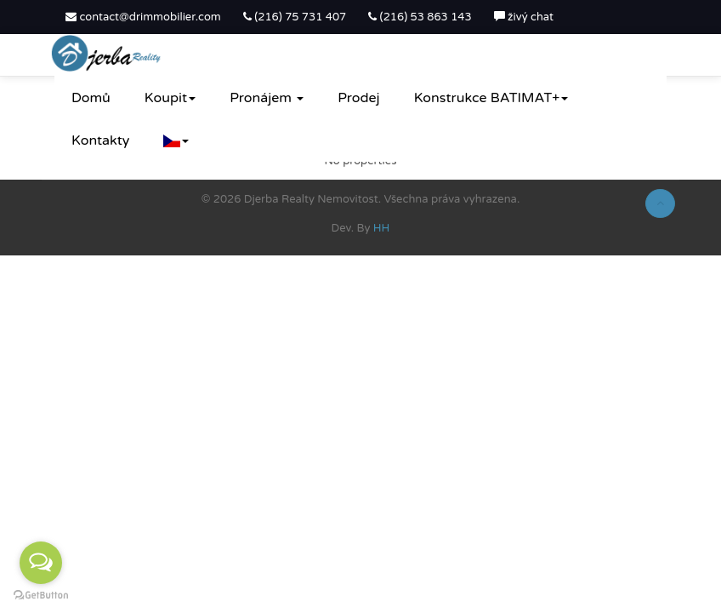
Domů (91, 97)
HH (381, 228)
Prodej (358, 97)
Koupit (170, 97)
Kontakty (100, 140)
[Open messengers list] (41, 562)
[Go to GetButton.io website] (41, 595)
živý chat (524, 17)
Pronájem (267, 97)
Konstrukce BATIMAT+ (491, 97)
